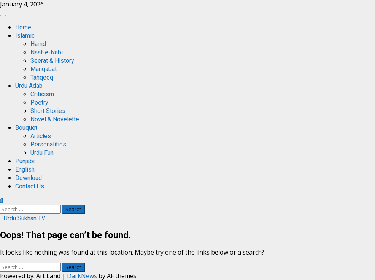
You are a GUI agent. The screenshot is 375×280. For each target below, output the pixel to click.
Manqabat (43, 69)
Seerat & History (52, 60)
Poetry (39, 102)
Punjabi (25, 161)
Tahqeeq (41, 77)
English (25, 169)
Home (23, 27)
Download (28, 177)
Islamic (25, 35)
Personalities (48, 144)
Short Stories (47, 111)
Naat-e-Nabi (46, 52)
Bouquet (26, 127)
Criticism (42, 94)
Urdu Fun (42, 152)
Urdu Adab (29, 85)
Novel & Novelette (54, 119)
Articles (40, 136)
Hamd (38, 44)
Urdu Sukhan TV (22, 218)
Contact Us (29, 186)
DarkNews (82, 276)
